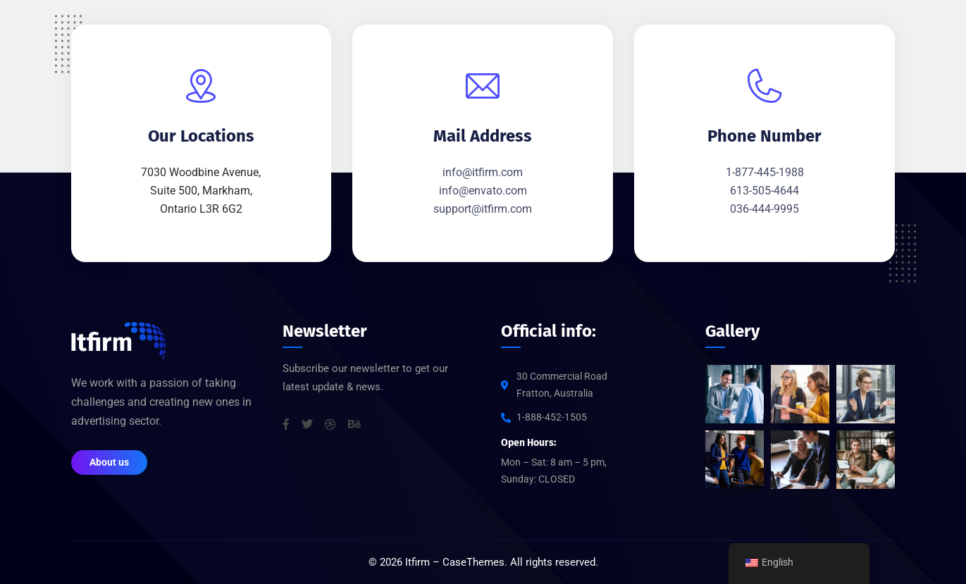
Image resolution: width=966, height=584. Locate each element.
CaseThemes (473, 563)
